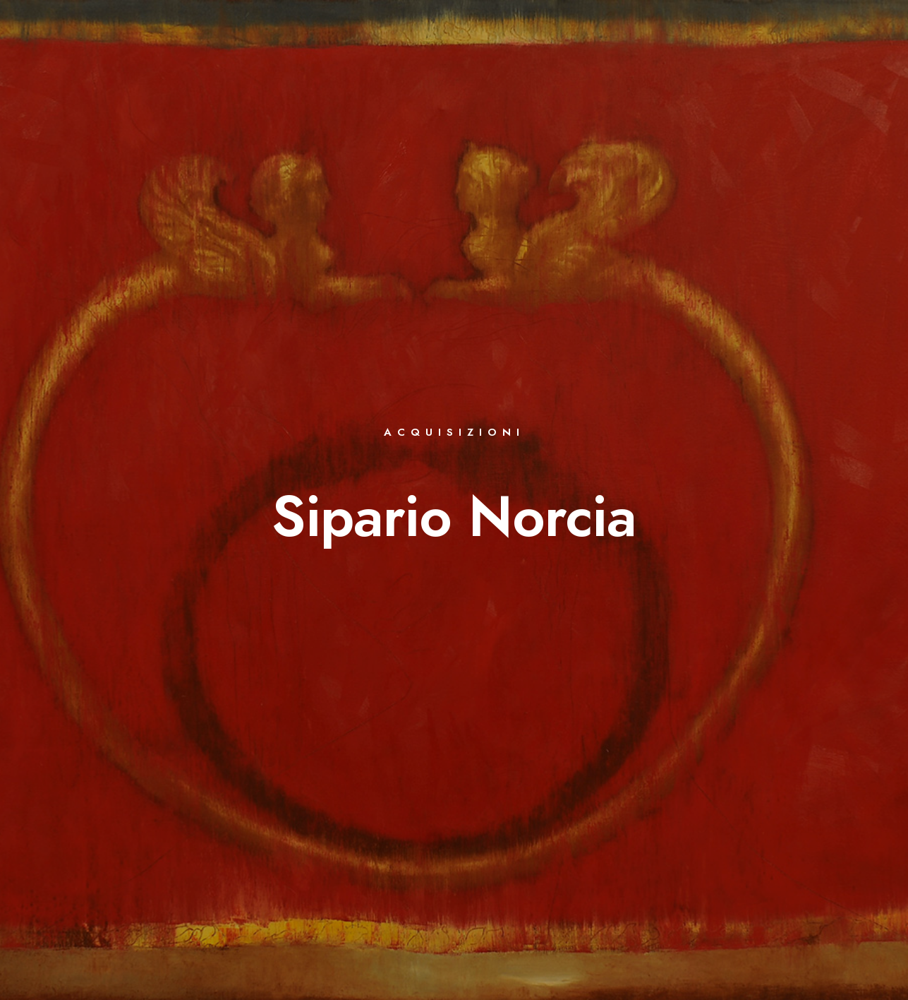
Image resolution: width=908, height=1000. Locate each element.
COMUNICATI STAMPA (735, 58)
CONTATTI (835, 58)
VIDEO (643, 58)
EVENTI (492, 58)
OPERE (342, 58)
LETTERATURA (569, 58)
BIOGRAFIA (276, 58)
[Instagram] (829, 29)
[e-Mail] (854, 29)
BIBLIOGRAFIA (416, 58)
